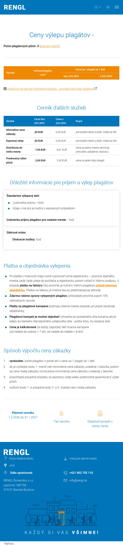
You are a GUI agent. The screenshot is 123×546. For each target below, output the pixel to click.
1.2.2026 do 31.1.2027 (22, 415)
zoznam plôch (50, 46)
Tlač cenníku (61, 417)
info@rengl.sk (78, 480)
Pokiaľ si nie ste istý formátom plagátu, (32, 89)
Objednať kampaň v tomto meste (100, 419)
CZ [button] (96, 7)
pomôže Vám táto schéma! (76, 89)
